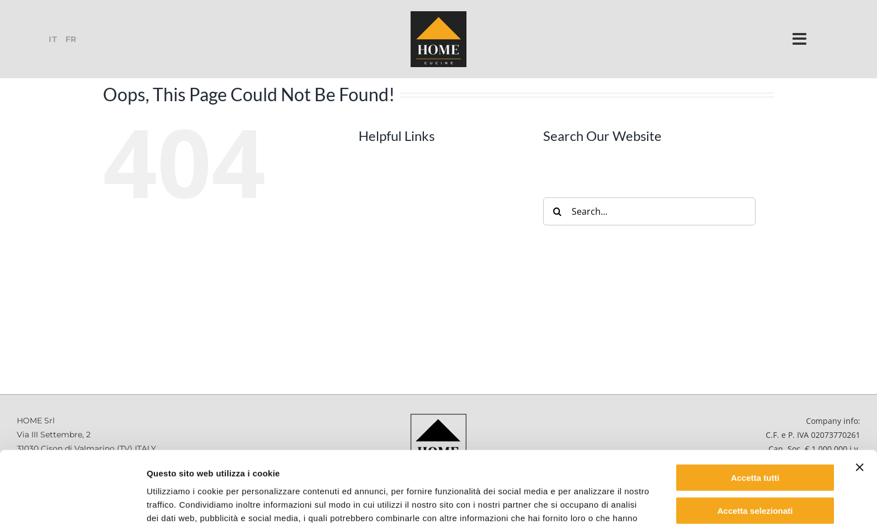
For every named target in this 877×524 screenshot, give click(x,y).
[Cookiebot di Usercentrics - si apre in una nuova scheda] (72, 502)
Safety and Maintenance (430, 319)
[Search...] (649, 211)
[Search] (557, 211)
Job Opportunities (417, 340)
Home (393, 168)
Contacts (398, 362)
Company (400, 190)
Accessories (405, 232)
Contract (398, 254)
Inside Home (406, 276)
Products (399, 211)
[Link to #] (799, 39)
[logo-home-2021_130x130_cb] (438, 15)
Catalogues (403, 297)
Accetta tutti (755, 412)
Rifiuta (755, 478)
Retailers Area (409, 383)
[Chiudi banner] (860, 402)
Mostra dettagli (588, 502)
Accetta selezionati (755, 445)
